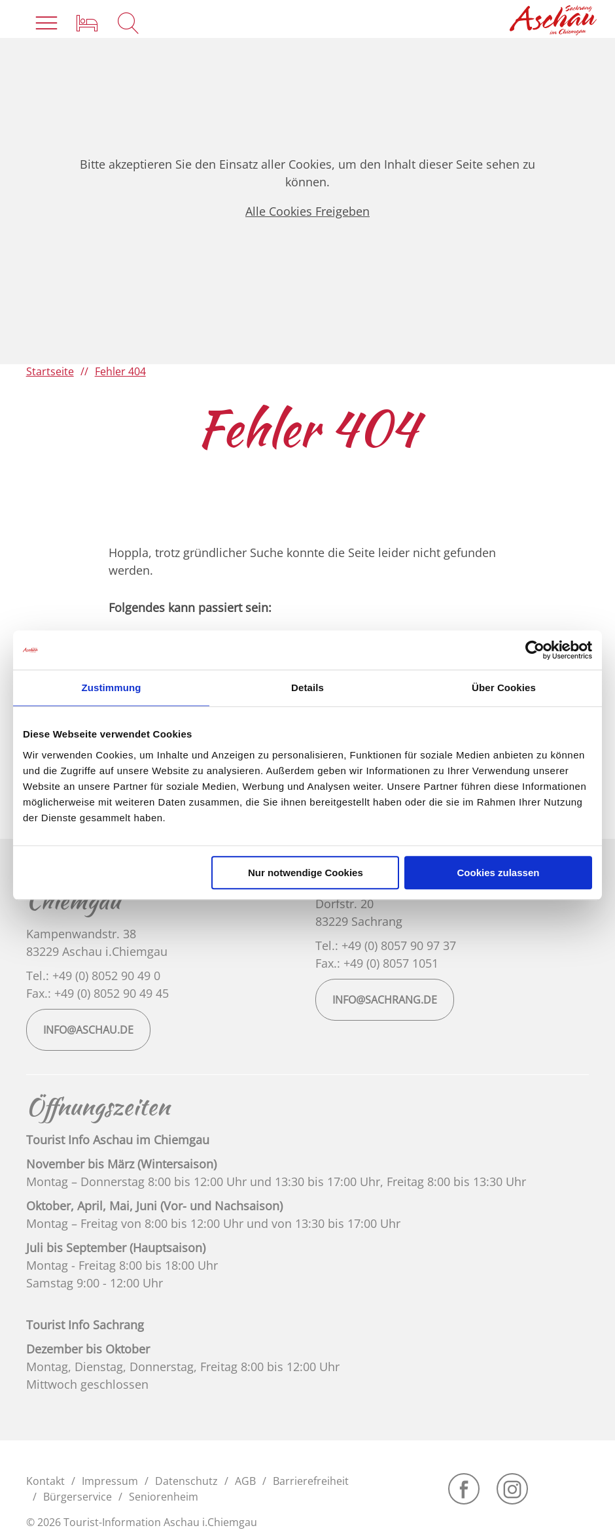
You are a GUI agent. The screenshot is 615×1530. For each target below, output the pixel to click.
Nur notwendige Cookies (305, 872)
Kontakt (45, 1481)
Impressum (110, 1481)
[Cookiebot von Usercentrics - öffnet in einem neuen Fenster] (535, 650)
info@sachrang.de (384, 1000)
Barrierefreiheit (311, 1481)
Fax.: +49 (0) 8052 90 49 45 (97, 993)
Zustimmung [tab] (111, 687)
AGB (245, 1481)
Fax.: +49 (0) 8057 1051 (376, 963)
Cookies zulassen (498, 872)
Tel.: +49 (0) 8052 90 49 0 (93, 975)
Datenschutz (186, 1481)
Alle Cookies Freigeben (307, 211)
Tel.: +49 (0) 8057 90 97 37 (385, 945)
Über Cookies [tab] (504, 687)
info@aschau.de (88, 1030)
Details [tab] (307, 687)
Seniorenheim (163, 1496)
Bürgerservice (77, 1496)
